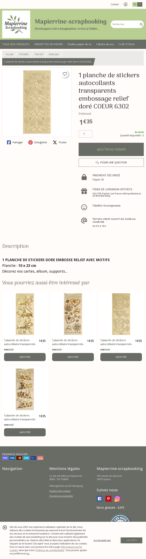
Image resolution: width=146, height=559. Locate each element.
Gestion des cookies (60, 491)
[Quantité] (85, 134)
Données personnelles (61, 496)
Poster (60, 142)
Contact (115, 4)
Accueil (9, 54)
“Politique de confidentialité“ (50, 550)
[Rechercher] (141, 24)
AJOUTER (25, 357)
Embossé (54, 54)
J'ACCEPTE (131, 540)
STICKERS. (24, 54)
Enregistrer (37, 142)
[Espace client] (125, 4)
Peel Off (39, 54)
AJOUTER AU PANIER (111, 149)
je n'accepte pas (102, 540)
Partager (15, 142)
